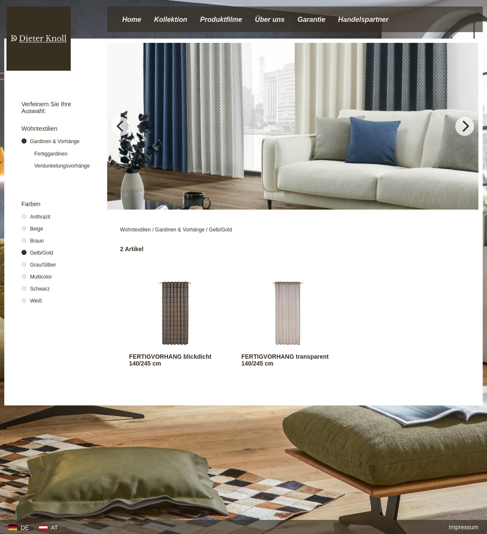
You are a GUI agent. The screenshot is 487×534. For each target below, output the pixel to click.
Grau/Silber (43, 265)
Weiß (36, 301)
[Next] (464, 126)
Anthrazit (40, 217)
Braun (37, 241)
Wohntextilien (135, 230)
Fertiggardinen (50, 154)
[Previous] (120, 126)
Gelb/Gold (220, 230)
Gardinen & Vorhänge (179, 230)
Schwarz (40, 289)
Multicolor (41, 277)
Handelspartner (363, 19)
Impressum (463, 527)
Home (131, 19)
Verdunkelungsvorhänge (62, 166)
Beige (36, 229)
